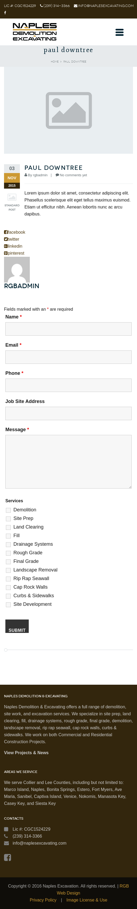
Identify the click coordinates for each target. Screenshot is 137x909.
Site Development (32, 604)
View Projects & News (26, 752)
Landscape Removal (35, 570)
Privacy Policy (43, 900)
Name (13, 317)
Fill (16, 535)
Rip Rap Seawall (31, 578)
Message (17, 429)
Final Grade (26, 561)
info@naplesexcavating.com (106, 6)
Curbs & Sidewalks (33, 595)
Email (13, 345)
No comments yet (73, 175)
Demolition (24, 509)
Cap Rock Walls (30, 587)
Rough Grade (27, 552)
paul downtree (53, 167)
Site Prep (23, 518)
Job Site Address (25, 401)
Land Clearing (28, 527)
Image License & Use (86, 900)
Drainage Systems (33, 544)
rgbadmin (40, 175)
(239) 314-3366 (56, 6)
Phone (14, 373)
